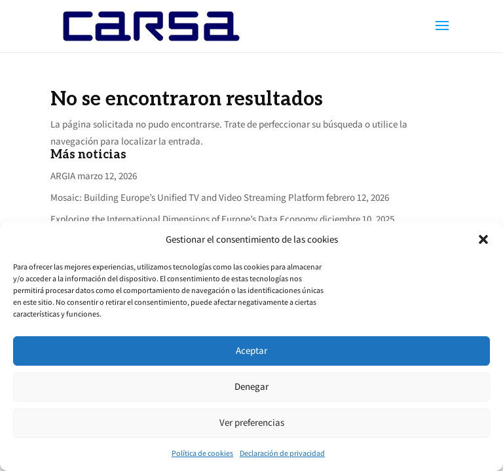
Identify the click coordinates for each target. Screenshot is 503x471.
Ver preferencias (251, 422)
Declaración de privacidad (282, 453)
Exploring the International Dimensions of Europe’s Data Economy (184, 219)
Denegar (251, 386)
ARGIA (62, 175)
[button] (483, 239)
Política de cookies (202, 453)
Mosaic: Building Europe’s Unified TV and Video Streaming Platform (187, 197)
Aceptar (251, 350)
